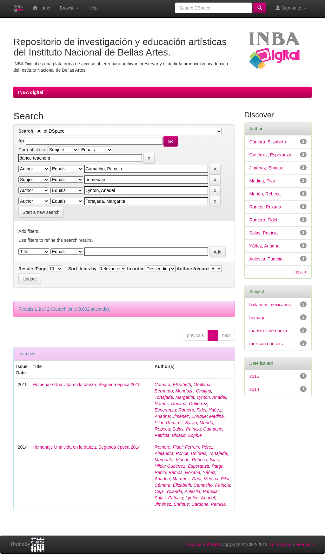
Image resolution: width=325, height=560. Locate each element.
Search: (26, 131)
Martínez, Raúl (186, 478)
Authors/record (192, 268)
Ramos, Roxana (170, 403)
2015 (254, 376)
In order (135, 268)
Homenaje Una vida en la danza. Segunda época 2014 (87, 447)
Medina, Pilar (217, 478)
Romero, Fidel (192, 409)
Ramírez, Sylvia (181, 422)
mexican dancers (266, 343)
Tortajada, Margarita (174, 397)
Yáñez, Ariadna (264, 245)
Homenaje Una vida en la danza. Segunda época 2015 (87, 384)
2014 (254, 389)
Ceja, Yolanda (168, 491)
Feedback (305, 544)
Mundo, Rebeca (191, 459)
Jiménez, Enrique (189, 416)
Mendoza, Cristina (193, 390)
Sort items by (82, 268)
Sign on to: (291, 7)
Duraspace (280, 544)
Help (93, 7)
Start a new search (41, 212)
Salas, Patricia (186, 429)
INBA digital (30, 92)
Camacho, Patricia (212, 485)
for (21, 140)
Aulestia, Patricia (200, 491)
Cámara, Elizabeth (173, 384)
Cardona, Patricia (208, 504)
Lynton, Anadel (211, 397)
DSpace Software (203, 544)
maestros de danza (268, 330)
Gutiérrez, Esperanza (188, 466)
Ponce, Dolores (191, 453)
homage (257, 317)
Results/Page (32, 268)
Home (41, 7)
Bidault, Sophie (187, 435)
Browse (69, 7)
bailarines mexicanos (270, 304)
